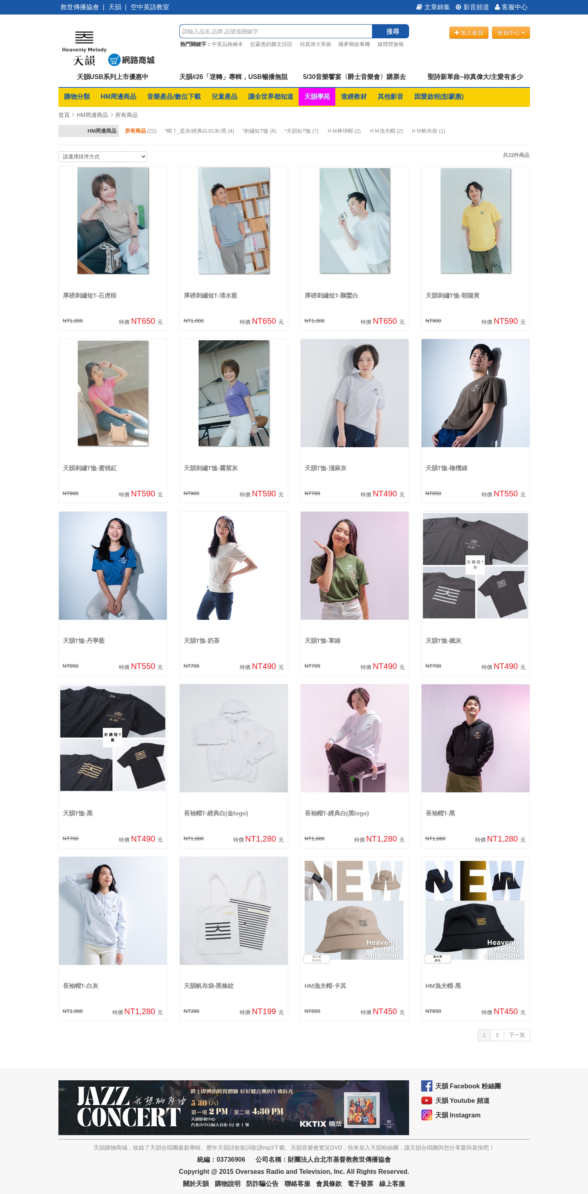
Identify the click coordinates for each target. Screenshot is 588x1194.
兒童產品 (224, 96)
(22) (141, 131)
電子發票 (360, 1183)
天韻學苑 (317, 96)
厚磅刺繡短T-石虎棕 (89, 295)
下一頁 (517, 1035)
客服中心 (511, 7)
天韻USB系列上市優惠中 (113, 76)
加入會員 (469, 32)
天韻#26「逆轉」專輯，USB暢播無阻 (233, 76)
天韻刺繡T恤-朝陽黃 (453, 295)
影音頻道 (472, 7)
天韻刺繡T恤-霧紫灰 (211, 468)
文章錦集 (433, 7)
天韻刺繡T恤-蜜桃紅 (90, 468)
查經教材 (354, 96)
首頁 (64, 115)
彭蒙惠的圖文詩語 (271, 44)
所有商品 (126, 115)
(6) (260, 131)
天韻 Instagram (458, 1115)
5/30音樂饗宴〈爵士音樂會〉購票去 (354, 76)
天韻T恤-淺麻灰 (326, 468)
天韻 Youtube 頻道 (462, 1100)
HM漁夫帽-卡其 (325, 985)
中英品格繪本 (227, 44)
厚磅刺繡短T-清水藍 (210, 295)
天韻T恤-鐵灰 (443, 640)
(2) (344, 131)
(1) (429, 131)
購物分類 (77, 96)
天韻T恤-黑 (78, 813)
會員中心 (511, 32)
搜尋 (392, 31)
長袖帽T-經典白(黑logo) (337, 813)
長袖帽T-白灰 (80, 985)
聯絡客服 (297, 1183)
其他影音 (390, 96)
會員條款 (329, 1183)
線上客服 (392, 1183)
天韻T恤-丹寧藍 (84, 640)
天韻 (114, 7)
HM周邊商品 (119, 96)
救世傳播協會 (79, 7)
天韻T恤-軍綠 (323, 640)
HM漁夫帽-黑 (443, 985)
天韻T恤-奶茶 (202, 640)
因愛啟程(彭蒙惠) (439, 96)
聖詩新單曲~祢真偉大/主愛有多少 (476, 76)
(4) (199, 131)
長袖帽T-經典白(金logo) (216, 813)
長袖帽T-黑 (440, 813)
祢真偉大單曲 (315, 44)
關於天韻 (196, 1183)
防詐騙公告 (262, 1183)
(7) (302, 131)
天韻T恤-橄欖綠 (446, 468)
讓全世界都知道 (270, 96)
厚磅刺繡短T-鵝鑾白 (331, 295)
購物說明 (228, 1183)
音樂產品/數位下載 (173, 96)
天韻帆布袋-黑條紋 (209, 985)
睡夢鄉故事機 (354, 44)
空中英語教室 (150, 7)
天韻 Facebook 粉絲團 (468, 1086)
